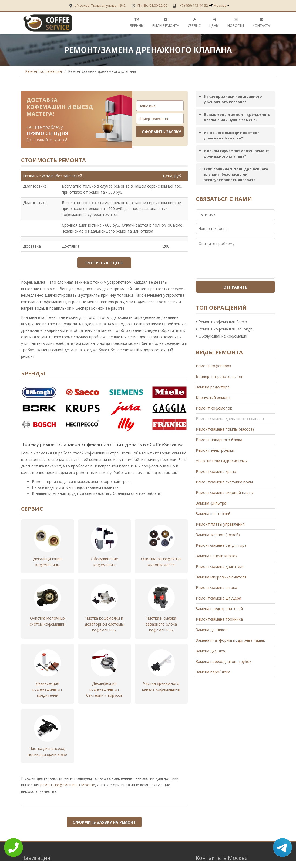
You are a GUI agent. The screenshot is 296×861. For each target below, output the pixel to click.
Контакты (262, 23)
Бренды (137, 23)
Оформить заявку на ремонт (104, 813)
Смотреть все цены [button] (104, 262)
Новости (235, 23)
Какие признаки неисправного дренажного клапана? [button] (229, 99)
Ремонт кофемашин (43, 71)
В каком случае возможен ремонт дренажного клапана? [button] (233, 153)
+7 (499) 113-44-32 (193, 5)
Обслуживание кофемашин (222, 336)
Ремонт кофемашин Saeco (221, 321)
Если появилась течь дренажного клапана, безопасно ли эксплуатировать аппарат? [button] (232, 174)
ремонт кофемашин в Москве (67, 775)
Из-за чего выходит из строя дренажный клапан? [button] (228, 135)
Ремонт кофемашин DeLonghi (224, 329)
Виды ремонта (165, 23)
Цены (214, 23)
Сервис (194, 23)
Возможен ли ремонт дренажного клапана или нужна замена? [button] (233, 117)
